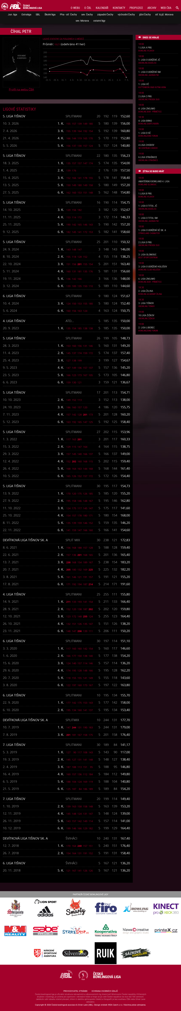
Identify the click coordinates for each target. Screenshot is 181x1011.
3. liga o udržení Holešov (152, 266)
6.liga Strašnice (147, 157)
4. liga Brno (145, 120)
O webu (75, 8)
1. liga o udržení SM (149, 72)
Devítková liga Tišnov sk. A (25, 540)
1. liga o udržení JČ (149, 59)
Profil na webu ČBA (21, 89)
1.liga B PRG (145, 193)
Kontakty (119, 8)
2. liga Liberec (146, 327)
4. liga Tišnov (14, 321)
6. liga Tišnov (14, 296)
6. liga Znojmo (146, 278)
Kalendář (102, 8)
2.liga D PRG (145, 242)
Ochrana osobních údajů (105, 991)
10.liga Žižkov (146, 315)
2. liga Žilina (145, 291)
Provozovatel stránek (75, 991)
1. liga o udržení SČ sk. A (152, 230)
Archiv (151, 8)
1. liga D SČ (144, 133)
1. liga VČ (143, 84)
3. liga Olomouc (147, 254)
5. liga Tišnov (14, 116)
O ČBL (87, 8)
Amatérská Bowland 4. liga (154, 181)
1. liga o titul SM (148, 218)
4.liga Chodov (146, 145)
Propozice (136, 8)
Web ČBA (166, 8)
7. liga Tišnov (14, 745)
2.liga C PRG (145, 96)
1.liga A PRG (145, 47)
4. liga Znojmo (146, 108)
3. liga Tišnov (146, 303)
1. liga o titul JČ (147, 205)
